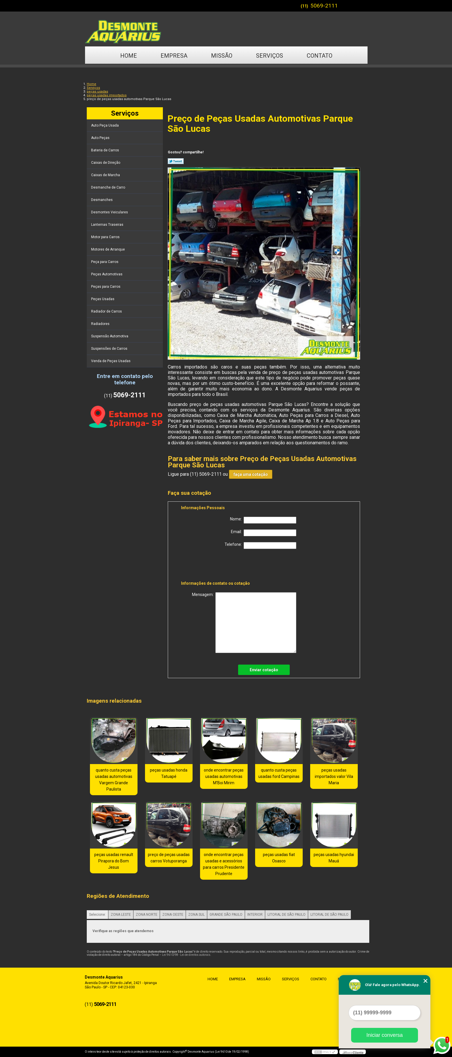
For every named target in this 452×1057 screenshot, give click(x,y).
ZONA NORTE (146, 915)
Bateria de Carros (105, 150)
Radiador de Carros (107, 311)
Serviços (269, 55)
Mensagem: (244, 622)
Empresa (174, 55)
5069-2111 (324, 5)
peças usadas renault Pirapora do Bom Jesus (113, 861)
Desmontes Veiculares (110, 212)
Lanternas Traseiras (107, 225)
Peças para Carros (106, 287)
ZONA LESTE (121, 915)
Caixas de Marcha (106, 175)
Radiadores (100, 324)
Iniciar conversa (384, 1035)
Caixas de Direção (106, 163)
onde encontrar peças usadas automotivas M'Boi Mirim (224, 776)
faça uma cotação (250, 474)
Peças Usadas (103, 299)
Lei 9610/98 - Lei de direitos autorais (186, 954)
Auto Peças (100, 138)
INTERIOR (255, 915)
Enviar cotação (264, 669)
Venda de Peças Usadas (111, 361)
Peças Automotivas (107, 274)
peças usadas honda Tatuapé (168, 773)
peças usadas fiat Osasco (279, 857)
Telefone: (260, 545)
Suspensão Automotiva (110, 336)
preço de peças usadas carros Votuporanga (169, 857)
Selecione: (97, 915)
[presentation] (217, 566)
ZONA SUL (196, 915)
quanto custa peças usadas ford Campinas (279, 773)
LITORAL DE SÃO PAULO (287, 915)
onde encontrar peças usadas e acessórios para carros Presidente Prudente (223, 864)
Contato (319, 55)
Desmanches (102, 200)
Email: (263, 532)
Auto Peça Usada (105, 125)
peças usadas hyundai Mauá (334, 857)
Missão (221, 55)
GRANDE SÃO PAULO (226, 915)
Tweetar (176, 161)
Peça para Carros (105, 262)
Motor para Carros (105, 237)
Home (128, 55)
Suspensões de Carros (109, 349)
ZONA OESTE (172, 915)
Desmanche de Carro (108, 187)
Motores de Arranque (108, 249)
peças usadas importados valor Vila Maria (334, 776)
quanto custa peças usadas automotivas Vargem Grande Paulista (113, 779)
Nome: (263, 520)
